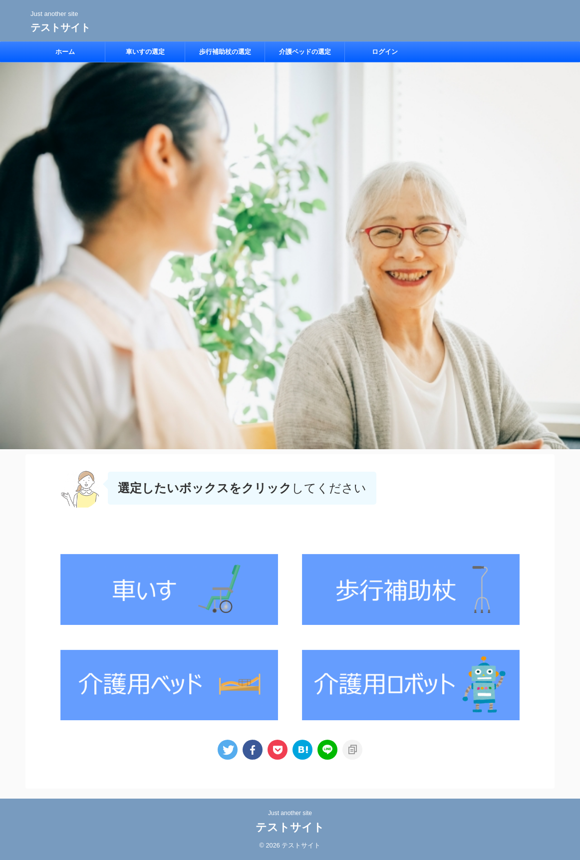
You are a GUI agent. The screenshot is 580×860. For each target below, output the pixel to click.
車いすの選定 (145, 51)
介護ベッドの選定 (305, 51)
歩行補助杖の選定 (225, 51)
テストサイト (60, 27)
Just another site (290, 813)
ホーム (65, 51)
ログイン (385, 51)
